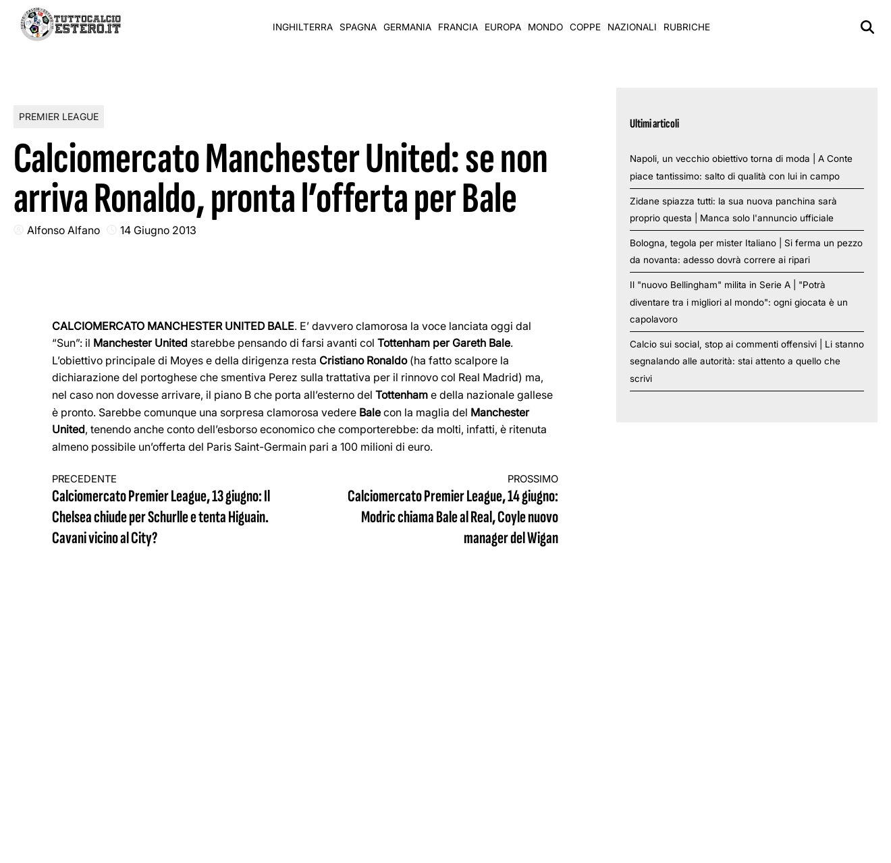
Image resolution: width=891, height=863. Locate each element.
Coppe (585, 27)
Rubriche (687, 27)
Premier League (59, 116)
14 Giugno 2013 (158, 230)
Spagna (358, 27)
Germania (407, 27)
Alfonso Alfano (63, 230)
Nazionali (632, 27)
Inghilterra (303, 27)
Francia (458, 27)
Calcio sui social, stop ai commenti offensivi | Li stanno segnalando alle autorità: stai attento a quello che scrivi (747, 361)
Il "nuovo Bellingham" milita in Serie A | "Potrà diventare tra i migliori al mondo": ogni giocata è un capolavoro (739, 302)
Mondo (545, 27)
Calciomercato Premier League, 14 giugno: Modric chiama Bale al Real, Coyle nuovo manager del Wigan (444, 511)
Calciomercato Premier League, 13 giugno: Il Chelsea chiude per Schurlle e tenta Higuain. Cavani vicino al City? (166, 511)
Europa (503, 27)
